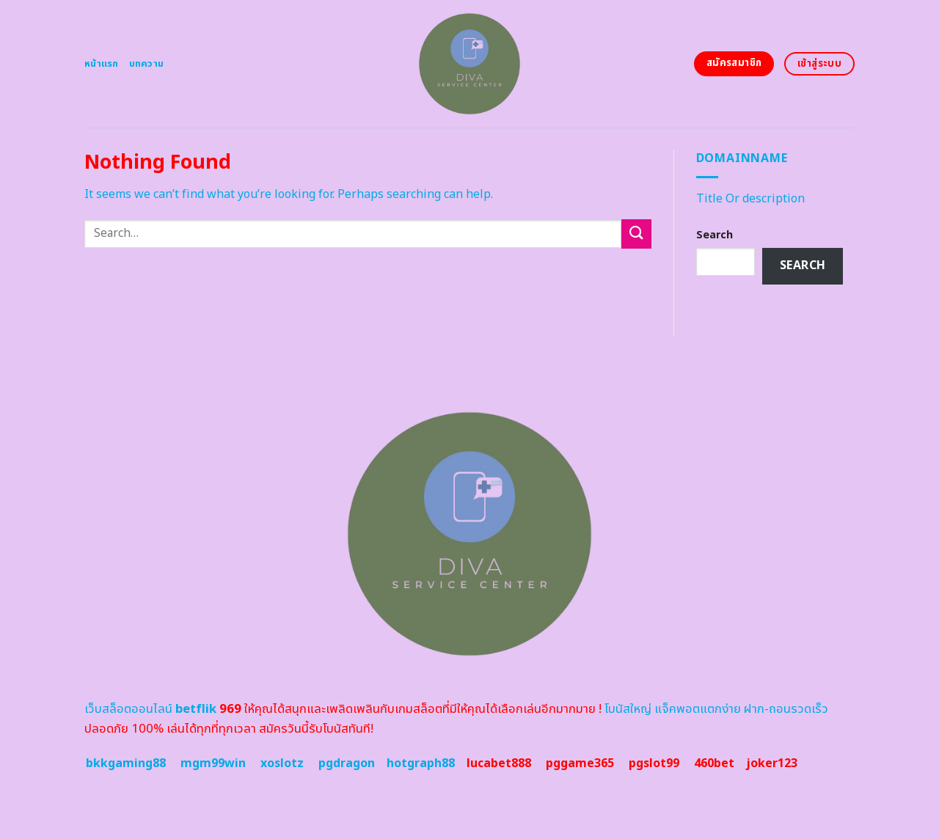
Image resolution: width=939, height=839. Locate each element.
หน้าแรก (101, 63)
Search (714, 235)
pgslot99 (654, 763)
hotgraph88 (421, 763)
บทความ (146, 63)
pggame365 (580, 763)
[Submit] (636, 233)
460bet (714, 763)
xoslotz (282, 763)
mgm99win (213, 763)
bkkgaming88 (126, 763)
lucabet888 (499, 763)
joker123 (771, 763)
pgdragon (346, 763)
